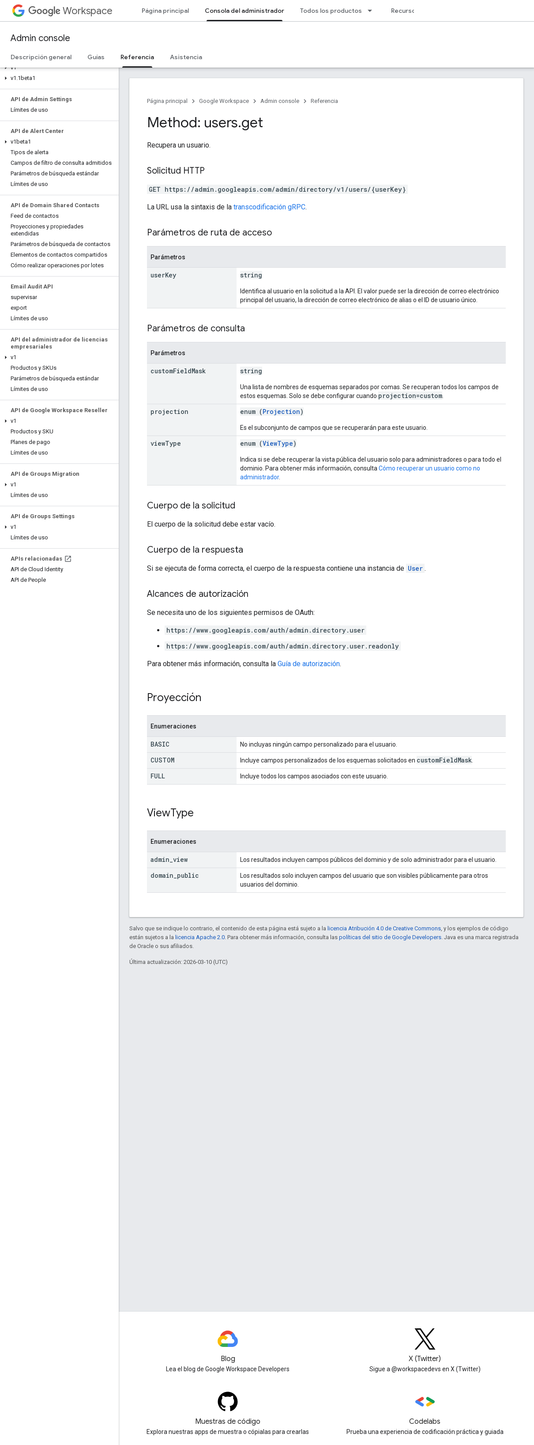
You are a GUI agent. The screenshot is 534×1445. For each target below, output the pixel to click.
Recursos (405, 11)
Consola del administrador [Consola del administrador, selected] (244, 11)
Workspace (70, 11)
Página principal (165, 11)
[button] (57, 67)
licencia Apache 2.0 (200, 937)
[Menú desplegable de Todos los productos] (372, 10)
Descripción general (41, 57)
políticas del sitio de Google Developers (390, 937)
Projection (281, 411)
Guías (96, 57)
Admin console (40, 38)
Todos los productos (331, 11)
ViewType (278, 443)
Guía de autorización (309, 664)
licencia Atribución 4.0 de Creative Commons (384, 928)
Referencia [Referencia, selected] (137, 57)
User (415, 568)
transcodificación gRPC (269, 207)
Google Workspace (224, 101)
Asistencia (186, 57)
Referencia (324, 101)
